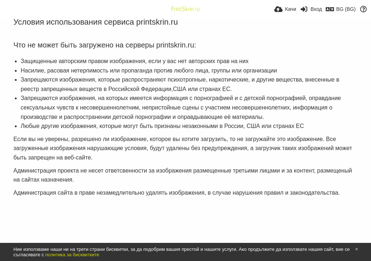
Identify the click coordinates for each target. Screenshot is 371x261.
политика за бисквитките (72, 254)
